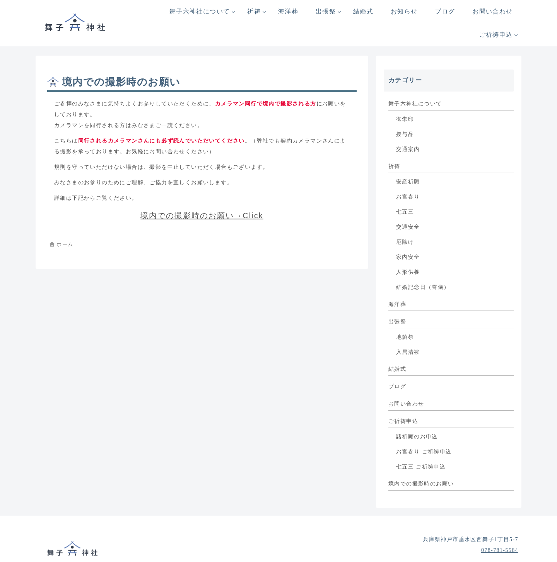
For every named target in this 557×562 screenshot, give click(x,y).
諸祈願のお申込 (417, 437)
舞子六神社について (415, 104)
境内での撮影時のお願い (421, 484)
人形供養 (408, 272)
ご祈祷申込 (403, 421)
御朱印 (405, 119)
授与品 (405, 134)
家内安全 (408, 257)
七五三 (405, 212)
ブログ (397, 386)
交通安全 (408, 227)
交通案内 (408, 149)
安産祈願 (408, 182)
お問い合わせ (406, 404)
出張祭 (397, 321)
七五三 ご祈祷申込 (421, 467)
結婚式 (397, 369)
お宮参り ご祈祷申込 (424, 452)
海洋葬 (397, 304)
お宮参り (408, 197)
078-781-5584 (499, 550)
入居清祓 (408, 352)
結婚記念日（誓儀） (423, 287)
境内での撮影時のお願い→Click (201, 215)
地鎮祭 (405, 337)
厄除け (405, 242)
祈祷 (394, 166)
